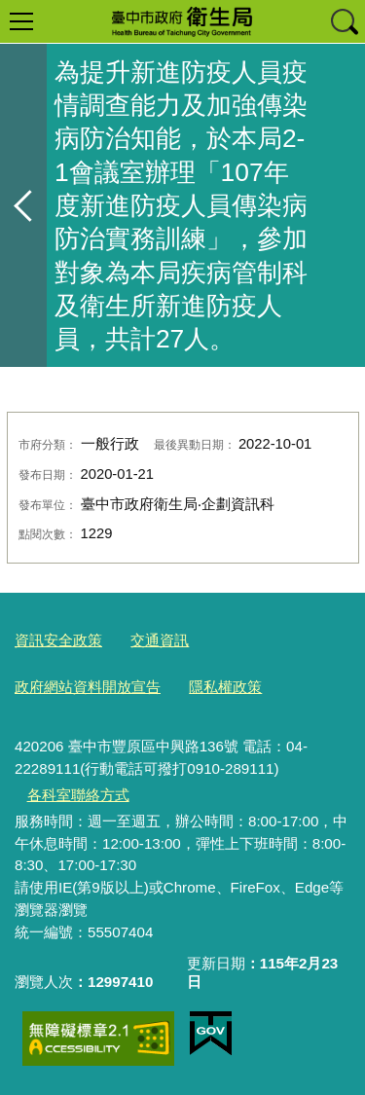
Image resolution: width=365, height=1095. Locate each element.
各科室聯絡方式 (78, 794)
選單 (21, 21)
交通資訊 (159, 640)
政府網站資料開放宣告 (88, 686)
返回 (23, 205)
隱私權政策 (225, 686)
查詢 (343, 21)
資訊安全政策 (58, 640)
